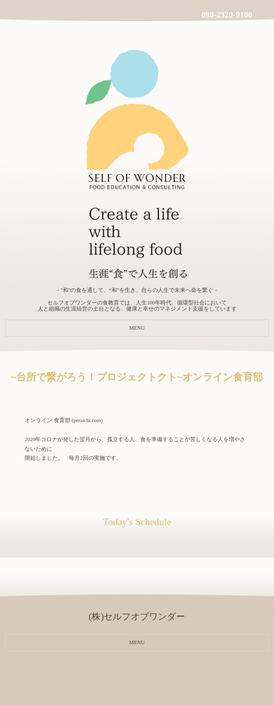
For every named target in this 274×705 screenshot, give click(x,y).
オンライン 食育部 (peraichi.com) (64, 420)
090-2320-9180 (226, 15)
